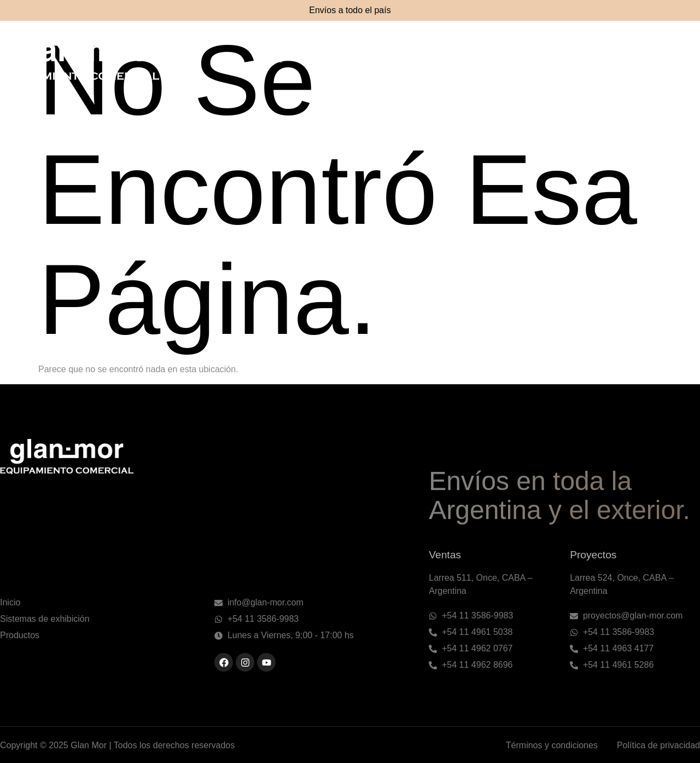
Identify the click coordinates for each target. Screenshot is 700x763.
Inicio (272, 59)
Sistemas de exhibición (420, 59)
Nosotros (329, 59)
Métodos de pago (594, 59)
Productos (512, 59)
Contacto (674, 59)
